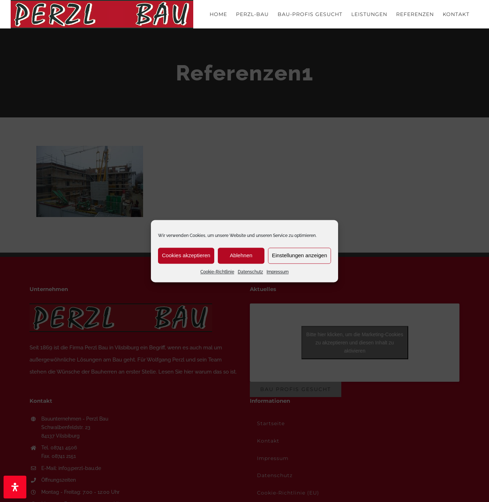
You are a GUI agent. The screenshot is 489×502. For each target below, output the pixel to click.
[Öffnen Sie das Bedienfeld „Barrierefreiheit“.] (15, 487)
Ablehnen (241, 255)
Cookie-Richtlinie (217, 271)
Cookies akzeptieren (186, 255)
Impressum (278, 271)
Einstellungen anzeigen (299, 255)
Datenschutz (250, 271)
